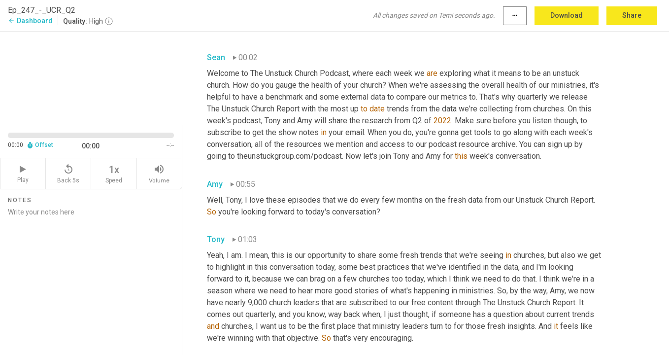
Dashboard (30, 21)
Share (631, 15)
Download (566, 15)
